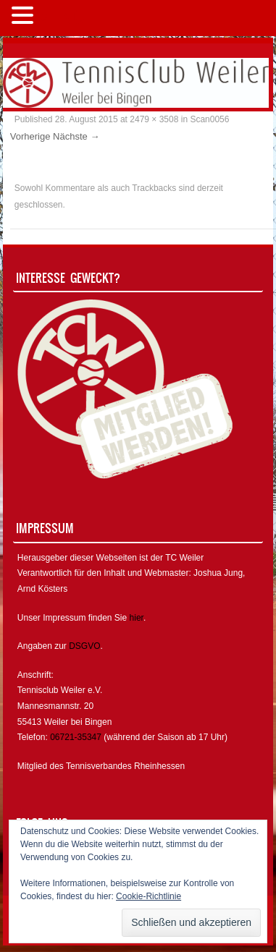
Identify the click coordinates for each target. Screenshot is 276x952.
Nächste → (76, 136)
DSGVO (84, 646)
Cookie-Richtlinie (148, 896)
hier (136, 618)
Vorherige (30, 136)
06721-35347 (75, 737)
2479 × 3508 (154, 119)
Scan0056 (209, 119)
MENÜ (61, 18)
